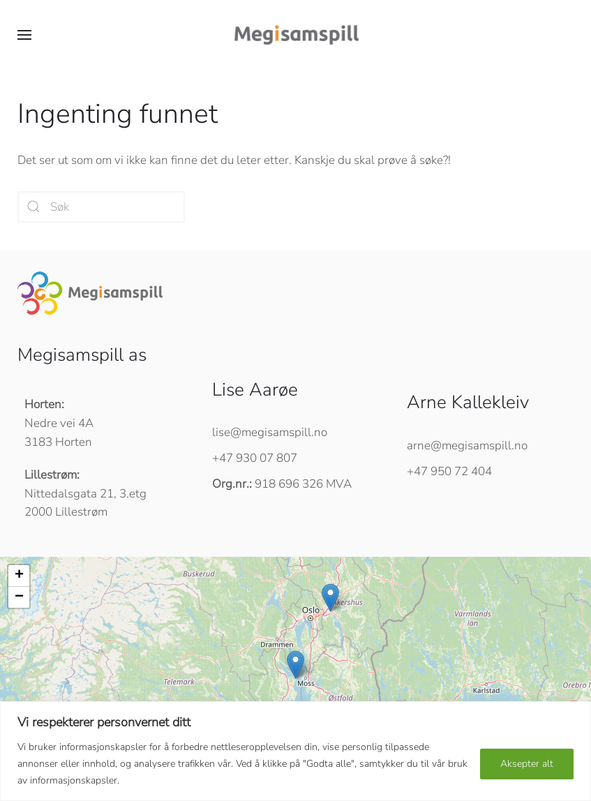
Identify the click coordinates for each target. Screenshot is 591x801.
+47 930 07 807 (254, 458)
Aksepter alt (526, 763)
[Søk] (101, 207)
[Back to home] (296, 35)
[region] (295, 751)
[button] (24, 35)
